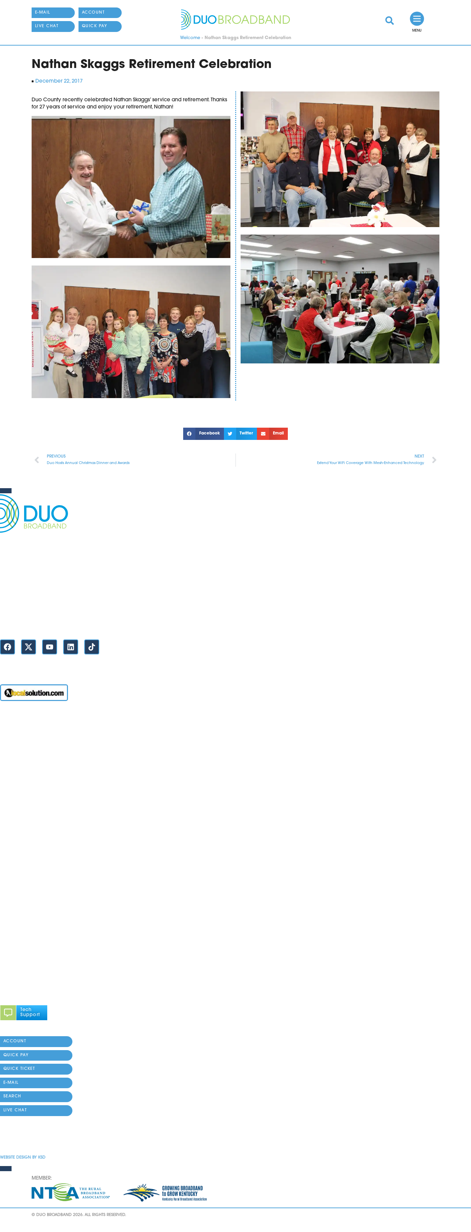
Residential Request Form (31, 809)
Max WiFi (11, 758)
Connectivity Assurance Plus (34, 861)
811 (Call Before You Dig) (31, 835)
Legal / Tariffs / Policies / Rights (37, 887)
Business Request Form (27, 822)
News (6, 848)
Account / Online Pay (26, 719)
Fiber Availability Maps (28, 797)
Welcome (190, 38)
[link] (389, 20)
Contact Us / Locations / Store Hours (43, 623)
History (8, 913)
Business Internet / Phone (30, 732)
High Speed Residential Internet (38, 745)
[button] (203, 434)
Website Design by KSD (23, 1158)
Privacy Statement (22, 1137)
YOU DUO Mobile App (27, 771)
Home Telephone (21, 784)
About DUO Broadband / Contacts (42, 900)
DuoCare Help (18, 874)
